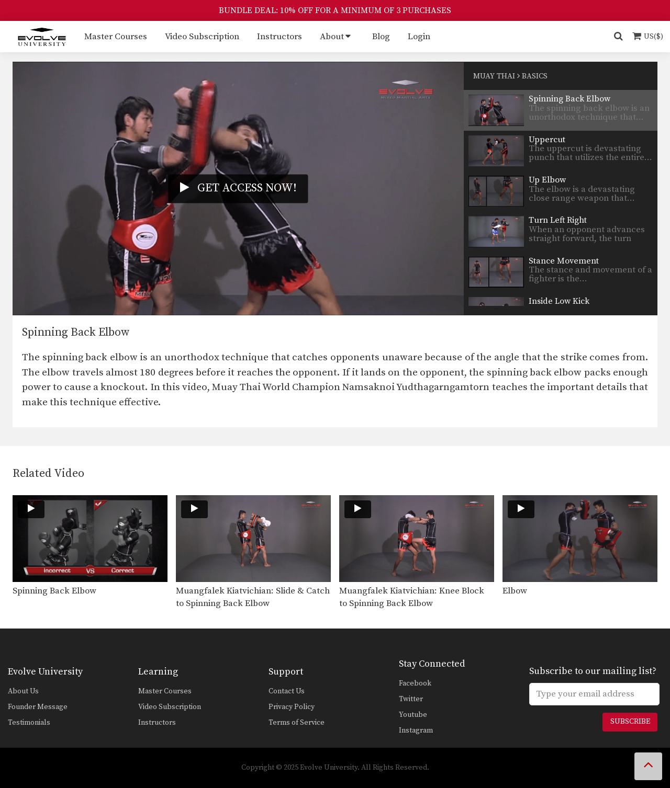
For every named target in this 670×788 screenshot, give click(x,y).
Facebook (415, 683)
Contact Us (287, 691)
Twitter (411, 699)
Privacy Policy (292, 707)
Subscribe (630, 721)
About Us (23, 691)
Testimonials (29, 722)
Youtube (413, 715)
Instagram (416, 730)
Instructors (279, 36)
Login (419, 36)
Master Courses (115, 36)
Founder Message (38, 707)
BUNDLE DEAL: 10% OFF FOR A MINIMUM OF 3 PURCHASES (335, 10)
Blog (381, 36)
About (332, 36)
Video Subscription (202, 36)
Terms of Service (297, 722)
